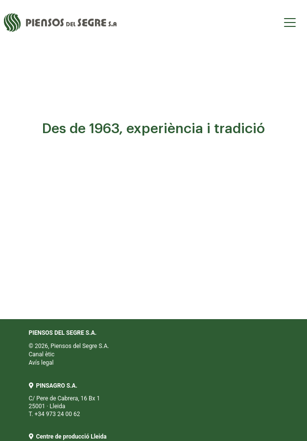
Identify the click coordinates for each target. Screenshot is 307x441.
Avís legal (41, 362)
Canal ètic (42, 354)
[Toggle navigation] (290, 22)
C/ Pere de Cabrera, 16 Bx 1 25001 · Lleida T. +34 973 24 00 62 (64, 400)
